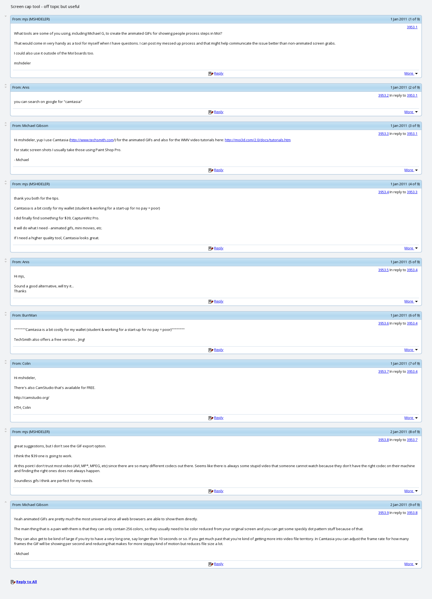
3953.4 (383, 191)
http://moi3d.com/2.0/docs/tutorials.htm (258, 139)
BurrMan (29, 315)
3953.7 (383, 371)
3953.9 (383, 512)
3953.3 (383, 133)
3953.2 (383, 95)
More (411, 73)
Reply (218, 73)
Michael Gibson (35, 125)
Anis (25, 87)
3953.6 (383, 323)
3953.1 (412, 26)
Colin (26, 363)
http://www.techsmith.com (92, 139)
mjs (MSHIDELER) (36, 19)
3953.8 (383, 439)
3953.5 (383, 269)
